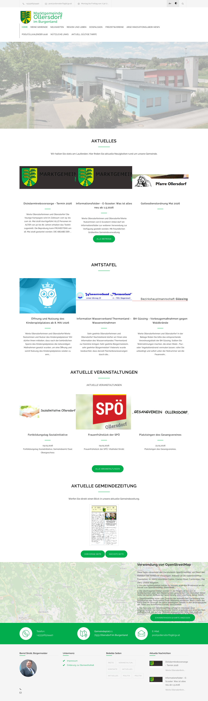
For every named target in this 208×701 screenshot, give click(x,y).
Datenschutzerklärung (141, 695)
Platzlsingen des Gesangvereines (160, 422)
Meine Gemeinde (83, 14)
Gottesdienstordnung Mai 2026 (160, 190)
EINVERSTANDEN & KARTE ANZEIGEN (172, 605)
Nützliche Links (140, 22)
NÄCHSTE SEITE (116, 542)
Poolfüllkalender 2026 (116, 22)
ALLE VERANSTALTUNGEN (107, 456)
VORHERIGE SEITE (92, 542)
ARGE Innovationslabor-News (83, 22)
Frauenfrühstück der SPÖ (104, 422)
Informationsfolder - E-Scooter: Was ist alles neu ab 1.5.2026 (176, 668)
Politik (126, 663)
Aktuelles (127, 657)
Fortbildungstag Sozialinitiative (48, 422)
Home (69, 14)
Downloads (140, 14)
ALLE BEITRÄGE (104, 226)
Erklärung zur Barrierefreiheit (80, 652)
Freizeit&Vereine (159, 14)
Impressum (72, 648)
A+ (170, 3)
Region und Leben (121, 14)
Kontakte (112, 657)
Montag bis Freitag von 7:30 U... (95, 3)
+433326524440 (32, 3)
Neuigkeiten (102, 14)
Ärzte (111, 650)
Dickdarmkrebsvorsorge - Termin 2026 (48, 190)
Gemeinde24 (80, 695)
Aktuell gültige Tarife (165, 22)
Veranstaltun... (126, 650)
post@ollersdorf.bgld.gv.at (60, 3)
